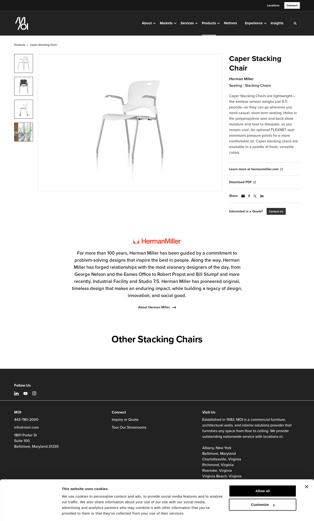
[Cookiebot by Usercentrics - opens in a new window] (30, 511)
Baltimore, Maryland (219, 453)
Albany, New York (216, 448)
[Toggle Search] (295, 23)
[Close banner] (306, 472)
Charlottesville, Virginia (221, 459)
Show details (73, 512)
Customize (263, 490)
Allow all (263, 476)
